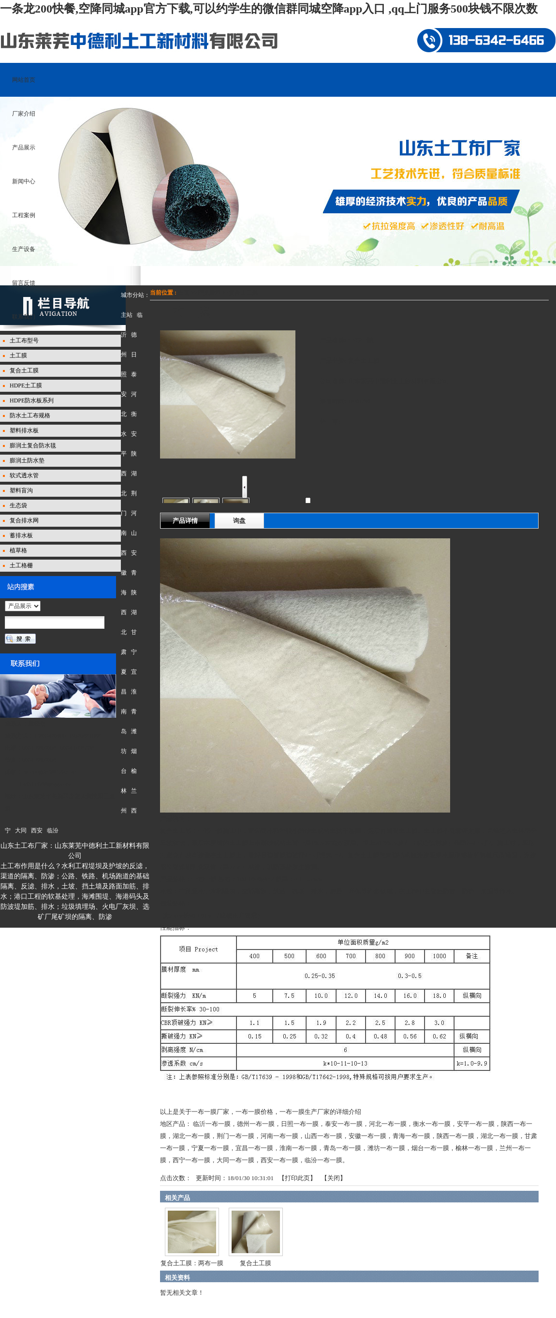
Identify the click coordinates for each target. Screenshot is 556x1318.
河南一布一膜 (279, 1136)
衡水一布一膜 (432, 1123)
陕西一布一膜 (455, 1136)
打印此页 (297, 1178)
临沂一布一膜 (212, 1123)
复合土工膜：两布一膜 (192, 1263)
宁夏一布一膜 (210, 1148)
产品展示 (209, 292)
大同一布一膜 (235, 1160)
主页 (184, 292)
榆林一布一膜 (474, 1148)
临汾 (53, 830)
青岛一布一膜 (342, 1148)
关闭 (333, 1178)
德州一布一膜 (256, 1123)
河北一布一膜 (388, 1123)
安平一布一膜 (476, 1123)
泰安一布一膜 (344, 1123)
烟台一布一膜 (430, 1148)
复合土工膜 (243, 292)
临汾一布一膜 (323, 1160)
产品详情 (185, 520)
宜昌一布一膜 (254, 1148)
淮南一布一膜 (298, 1148)
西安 (37, 830)
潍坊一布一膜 (386, 1148)
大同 (21, 830)
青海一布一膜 (411, 1136)
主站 (126, 314)
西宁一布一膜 (191, 1160)
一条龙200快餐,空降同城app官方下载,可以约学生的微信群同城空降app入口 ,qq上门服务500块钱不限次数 (269, 8)
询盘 (239, 520)
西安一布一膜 (279, 1160)
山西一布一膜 (323, 1136)
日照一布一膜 (300, 1123)
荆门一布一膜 (235, 1136)
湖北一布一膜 (191, 1136)
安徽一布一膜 (367, 1136)
